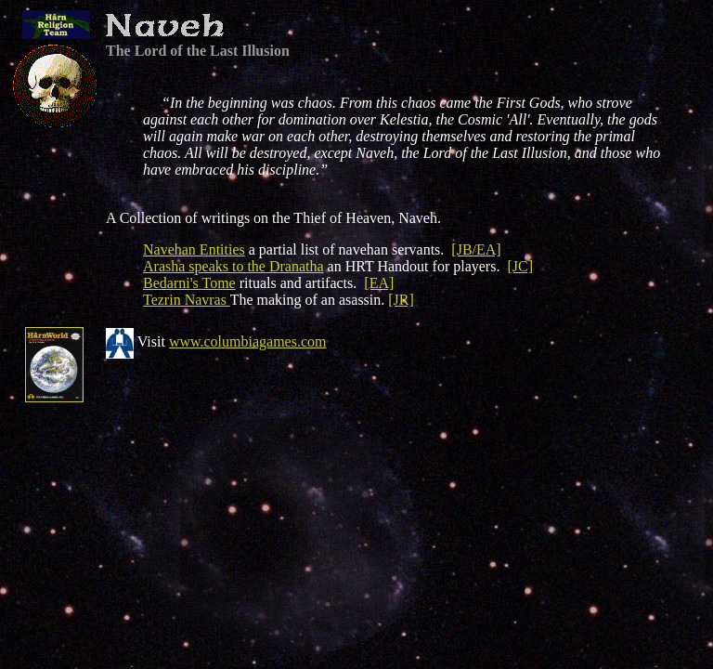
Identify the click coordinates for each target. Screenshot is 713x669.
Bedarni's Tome (189, 283)
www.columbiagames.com (248, 341)
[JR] (401, 300)
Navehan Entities (194, 249)
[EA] (379, 283)
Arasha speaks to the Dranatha (233, 266)
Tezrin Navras (186, 300)
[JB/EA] (475, 249)
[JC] (520, 266)
